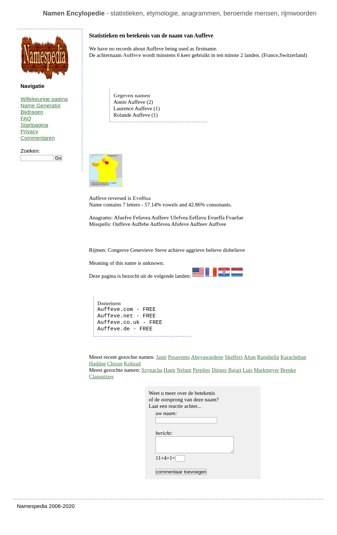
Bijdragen (32, 112)
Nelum (184, 370)
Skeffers (234, 357)
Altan (250, 357)
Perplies (201, 370)
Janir (161, 357)
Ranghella (268, 357)
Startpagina (34, 125)
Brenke (288, 370)
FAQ (26, 118)
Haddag (97, 363)
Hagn (169, 370)
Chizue (115, 363)
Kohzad (132, 363)
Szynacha (151, 370)
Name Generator (41, 105)
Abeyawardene (207, 357)
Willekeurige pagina (44, 99)
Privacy (29, 131)
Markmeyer (266, 370)
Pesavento (179, 357)
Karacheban (293, 357)
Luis (248, 370)
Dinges (219, 370)
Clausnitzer (101, 376)
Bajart (234, 370)
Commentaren (38, 138)
